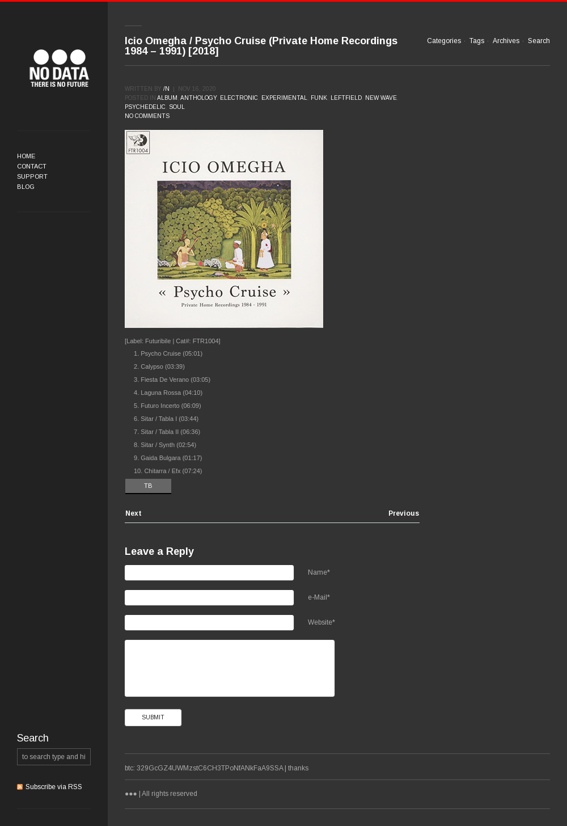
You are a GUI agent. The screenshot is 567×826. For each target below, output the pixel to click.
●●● (59, 68)
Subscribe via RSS (54, 787)
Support (32, 176)
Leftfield (346, 98)
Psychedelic (145, 107)
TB (148, 485)
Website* (321, 622)
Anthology (198, 98)
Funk (319, 98)
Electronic (239, 98)
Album (167, 98)
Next (133, 514)
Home (26, 156)
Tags (476, 41)
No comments (147, 116)
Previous (403, 514)
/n (166, 89)
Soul (177, 107)
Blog (26, 186)
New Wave (381, 98)
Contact (31, 166)
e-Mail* (319, 597)
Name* (319, 572)
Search (539, 41)
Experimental (284, 98)
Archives (506, 41)
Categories (444, 41)
